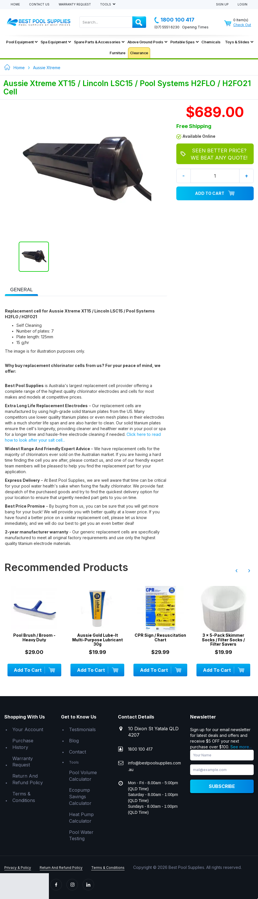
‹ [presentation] (236, 570)
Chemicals (210, 42)
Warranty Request (75, 4)
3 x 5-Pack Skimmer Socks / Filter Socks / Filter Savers (223, 639)
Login (242, 4)
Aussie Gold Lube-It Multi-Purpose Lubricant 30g (97, 639)
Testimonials (82, 729)
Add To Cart (215, 193)
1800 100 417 (174, 20)
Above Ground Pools (147, 42)
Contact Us (39, 4)
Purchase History (22, 744)
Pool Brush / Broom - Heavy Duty (34, 637)
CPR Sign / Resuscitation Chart (160, 637)
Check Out (242, 25)
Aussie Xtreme (46, 67)
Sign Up (222, 4)
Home (15, 4)
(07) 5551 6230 (166, 27)
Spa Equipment (56, 42)
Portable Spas (184, 42)
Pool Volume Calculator (83, 776)
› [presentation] (249, 570)
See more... (241, 746)
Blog (74, 740)
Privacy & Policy (17, 867)
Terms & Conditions (23, 797)
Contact (77, 752)
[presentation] (21, 290)
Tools (106, 4)
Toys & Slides (239, 42)
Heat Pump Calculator (81, 817)
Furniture (117, 53)
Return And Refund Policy (27, 779)
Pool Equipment (21, 42)
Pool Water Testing (81, 835)
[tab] (21, 289)
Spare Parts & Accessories (99, 42)
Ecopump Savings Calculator (80, 796)
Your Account (27, 729)
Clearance (139, 53)
